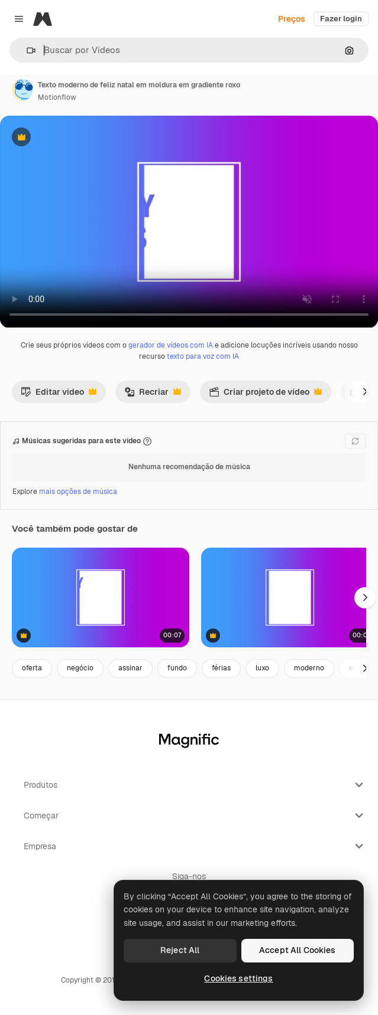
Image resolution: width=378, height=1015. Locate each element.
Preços (291, 19)
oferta (32, 668)
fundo (177, 668)
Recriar (152, 395)
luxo (262, 668)
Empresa (195, 846)
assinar (130, 668)
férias (221, 668)
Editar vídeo (58, 395)
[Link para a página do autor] (22, 89)
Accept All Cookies (297, 950)
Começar (195, 815)
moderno (309, 668)
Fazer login (341, 19)
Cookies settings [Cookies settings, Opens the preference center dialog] (238, 978)
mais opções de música (78, 491)
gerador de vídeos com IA (170, 345)
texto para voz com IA (203, 356)
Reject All (179, 950)
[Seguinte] (365, 392)
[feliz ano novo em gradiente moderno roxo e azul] (100, 597)
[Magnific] (42, 18)
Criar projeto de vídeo (265, 395)
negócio (80, 668)
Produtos (195, 785)
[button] (26, 50)
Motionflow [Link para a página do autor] (57, 97)
